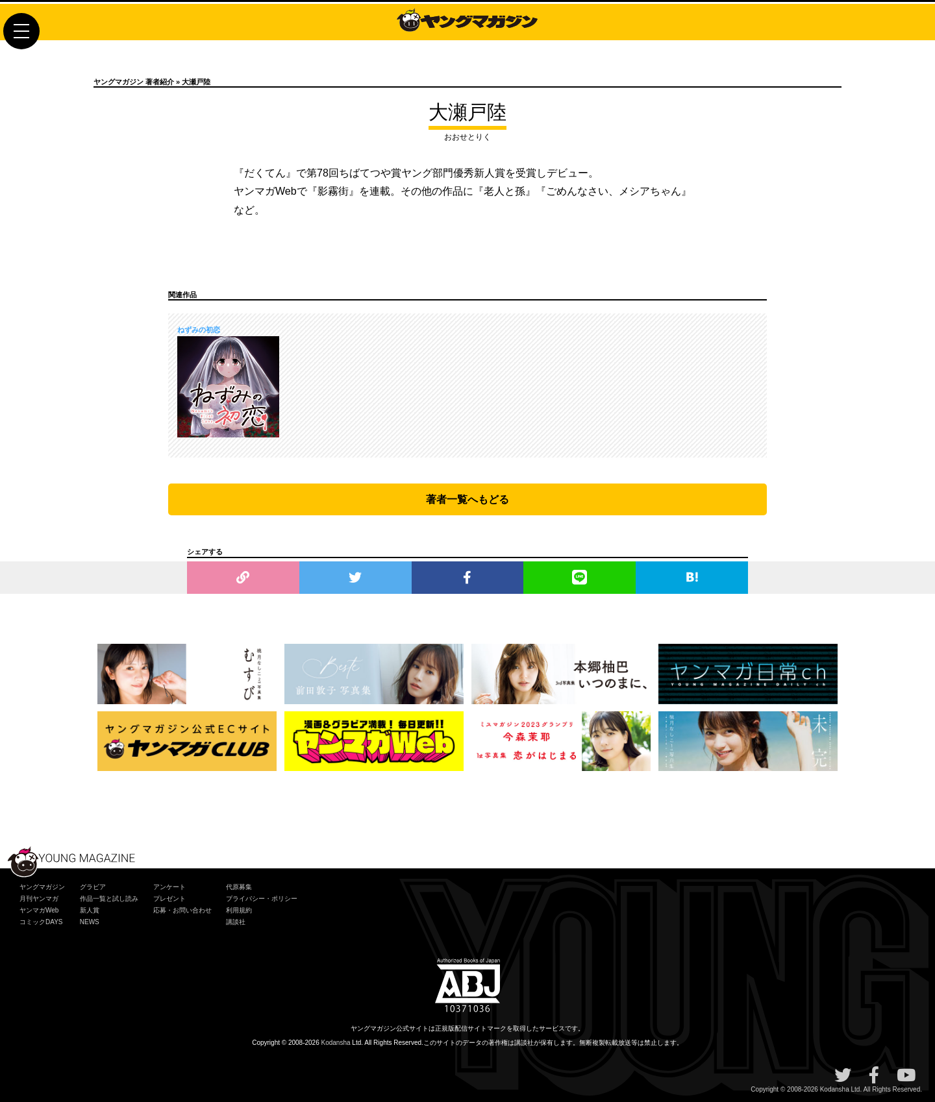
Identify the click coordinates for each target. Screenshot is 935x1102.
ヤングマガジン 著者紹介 (134, 82)
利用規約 (239, 910)
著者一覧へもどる (467, 499)
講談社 (235, 921)
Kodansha (336, 1042)
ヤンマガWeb (38, 910)
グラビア (93, 886)
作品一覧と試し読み (109, 898)
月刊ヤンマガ (38, 898)
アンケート (169, 886)
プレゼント (169, 898)
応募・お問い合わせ (182, 910)
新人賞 (89, 910)
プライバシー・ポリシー (261, 898)
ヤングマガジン (42, 886)
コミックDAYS (41, 921)
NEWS (89, 921)
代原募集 (239, 886)
